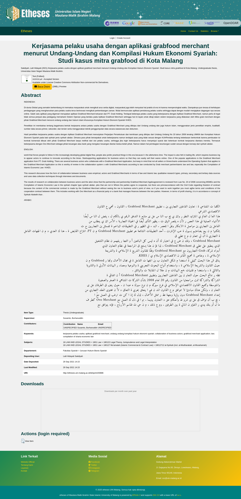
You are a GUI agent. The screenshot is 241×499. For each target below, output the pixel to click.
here (179, 495)
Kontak (24, 471)
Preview (62, 86)
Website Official (27, 462)
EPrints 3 (136, 495)
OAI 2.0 (156, 495)
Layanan (24, 468)
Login (112, 38)
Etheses (26, 31)
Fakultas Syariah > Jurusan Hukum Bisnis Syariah (85, 350)
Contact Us (193, 31)
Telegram (94, 471)
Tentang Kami (27, 465)
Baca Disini (42, 86)
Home (183, 31)
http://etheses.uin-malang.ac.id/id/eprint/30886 (83, 373)
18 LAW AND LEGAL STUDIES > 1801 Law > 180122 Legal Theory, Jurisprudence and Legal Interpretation (110, 342)
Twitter (93, 465)
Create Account (123, 38)
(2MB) (45, 86)
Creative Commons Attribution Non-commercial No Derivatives (81, 82)
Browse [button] (214, 31)
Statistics (204, 31)
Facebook (94, 462)
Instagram (94, 468)
